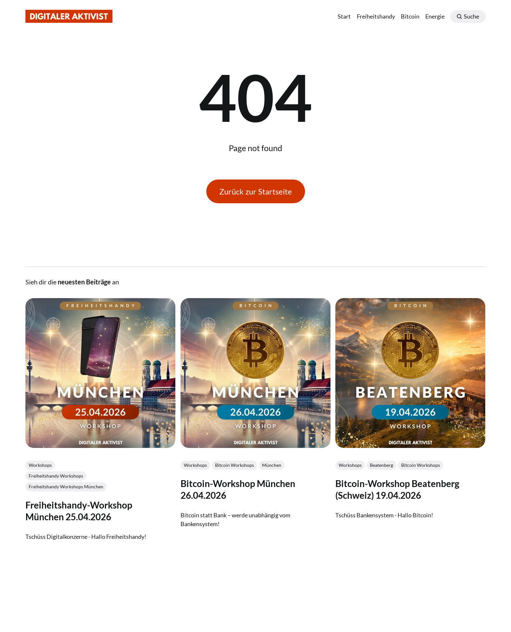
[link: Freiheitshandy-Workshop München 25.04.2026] (100, 445)
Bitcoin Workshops (234, 464)
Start (344, 16)
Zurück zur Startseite (255, 191)
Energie (435, 16)
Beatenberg (381, 464)
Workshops (40, 464)
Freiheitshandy (376, 16)
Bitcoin (410, 16)
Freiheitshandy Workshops (56, 475)
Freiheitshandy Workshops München (66, 486)
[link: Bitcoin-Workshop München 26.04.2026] (255, 445)
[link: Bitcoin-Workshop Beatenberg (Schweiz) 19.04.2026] (411, 445)
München (271, 464)
